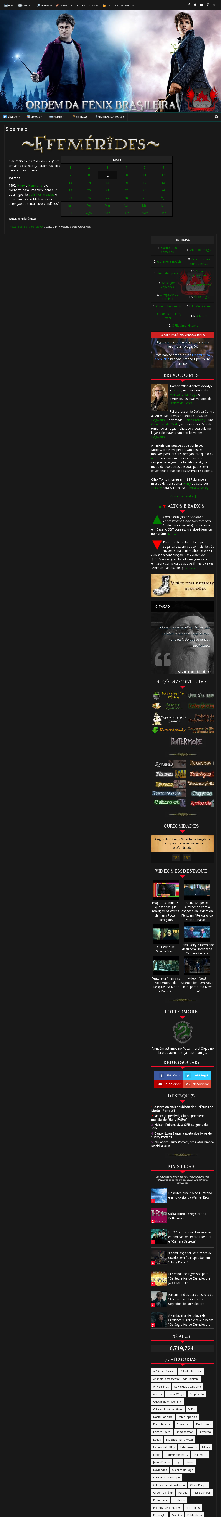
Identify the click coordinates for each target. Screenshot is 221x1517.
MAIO (115, 160)
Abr (119, 206)
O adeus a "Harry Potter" (169, 207)
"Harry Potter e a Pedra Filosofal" (27, 218)
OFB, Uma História (185, 217)
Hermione (35, 182)
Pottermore (160, 1391)
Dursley (156, 379)
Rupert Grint (192, 1414)
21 (110, 191)
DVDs (191, 1300)
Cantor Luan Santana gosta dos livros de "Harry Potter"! (181, 1026)
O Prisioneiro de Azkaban (169, 1376)
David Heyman (162, 1316)
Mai (128, 206)
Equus (157, 1331)
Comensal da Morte (165, 315)
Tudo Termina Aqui (165, 1437)
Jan (93, 206)
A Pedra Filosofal (191, 1263)
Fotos (156, 1346)
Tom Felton (160, 1429)
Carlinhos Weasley (55, 186)
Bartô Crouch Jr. (195, 311)
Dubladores (203, 1316)
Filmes (57, 117)
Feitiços (79, 117)
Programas (193, 1399)
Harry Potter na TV (177, 1346)
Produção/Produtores (166, 1399)
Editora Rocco (161, 1323)
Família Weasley (197, 379)
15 (110, 183)
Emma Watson (184, 1323)
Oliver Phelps (198, 1376)
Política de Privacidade (120, 4)
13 (93, 183)
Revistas (158, 1414)
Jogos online (90, 5)
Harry (21, 182)
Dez (137, 213)
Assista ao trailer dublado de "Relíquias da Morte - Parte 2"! (182, 1000)
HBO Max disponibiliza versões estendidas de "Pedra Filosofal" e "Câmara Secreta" (190, 1128)
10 (119, 176)
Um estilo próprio (169, 164)
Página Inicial (41, 1467)
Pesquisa (45, 4)
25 (93, 198)
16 (119, 183)
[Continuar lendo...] (183, 388)
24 (137, 191)
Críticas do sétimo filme (167, 1300)
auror (177, 281)
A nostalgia (201, 188)
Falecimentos (188, 1338)
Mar (110, 206)
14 (101, 183)
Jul (92, 213)
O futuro (202, 207)
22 (119, 191)
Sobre (122, 1467)
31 (138, 199)
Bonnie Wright (175, 1285)
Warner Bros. (161, 1444)
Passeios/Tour (201, 1384)
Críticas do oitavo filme (167, 1293)
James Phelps (161, 1354)
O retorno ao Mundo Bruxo (199, 152)
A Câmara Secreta (164, 1263)
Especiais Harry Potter (179, 1331)
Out (119, 213)
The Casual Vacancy (183, 1422)
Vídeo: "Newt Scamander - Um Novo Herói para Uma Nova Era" (197, 873)
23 (128, 191)
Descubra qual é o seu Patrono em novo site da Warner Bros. (190, 1086)
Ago (101, 213)
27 (110, 198)
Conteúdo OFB (67, 4)
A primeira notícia (169, 153)
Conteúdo (84, 1467)
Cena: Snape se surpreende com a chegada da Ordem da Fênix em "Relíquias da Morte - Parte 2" (197, 800)
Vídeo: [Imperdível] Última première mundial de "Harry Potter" (177, 1009)
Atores (157, 1285)
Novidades (160, 1361)
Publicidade (194, 1407)
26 (101, 198)
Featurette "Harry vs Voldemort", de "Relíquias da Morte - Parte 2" (166, 873)
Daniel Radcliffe (162, 1308)
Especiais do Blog (164, 1338)
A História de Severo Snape (166, 838)
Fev (101, 206)
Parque (182, 1384)
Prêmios (177, 1407)
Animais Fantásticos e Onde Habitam (176, 1270)
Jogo (178, 1354)
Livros (35, 117)
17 (128, 183)
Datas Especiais (187, 1308)
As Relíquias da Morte (187, 1278)
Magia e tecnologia (199, 164)
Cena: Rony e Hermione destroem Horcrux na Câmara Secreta (197, 838)
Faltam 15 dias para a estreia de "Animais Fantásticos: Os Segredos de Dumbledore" (190, 1190)
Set (110, 213)
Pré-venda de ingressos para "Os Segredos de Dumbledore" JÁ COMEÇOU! (190, 1169)
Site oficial (159, 1422)
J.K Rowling (200, 1346)
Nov (128, 213)
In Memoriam (201, 197)
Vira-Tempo (189, 1437)
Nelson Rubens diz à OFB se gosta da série (179, 1018)
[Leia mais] (172, 425)
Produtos (179, 1391)
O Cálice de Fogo (182, 1361)
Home (9, 4)
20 (101, 191)
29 (128, 198)
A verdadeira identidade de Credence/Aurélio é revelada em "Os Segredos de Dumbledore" (190, 1211)
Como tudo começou (169, 141)
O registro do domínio (169, 188)
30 (135, 197)
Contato (25, 4)
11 (128, 176)
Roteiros (174, 1414)
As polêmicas (201, 176)
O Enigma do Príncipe (166, 1369)
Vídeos (11, 117)
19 (93, 191)
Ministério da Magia (183, 286)
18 (137, 183)
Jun (137, 206)
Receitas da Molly (109, 117)
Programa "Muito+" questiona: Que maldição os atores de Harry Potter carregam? (166, 800)
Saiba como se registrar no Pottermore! (187, 1107)
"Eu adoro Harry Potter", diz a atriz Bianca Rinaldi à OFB (182, 1035)
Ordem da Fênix (181, 294)
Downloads (184, 1316)
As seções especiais (168, 176)
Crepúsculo (197, 1285)
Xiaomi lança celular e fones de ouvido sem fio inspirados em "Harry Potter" (190, 1148)
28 (119, 198)
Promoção (159, 1407)
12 (137, 176)
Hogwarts (158, 311)
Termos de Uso (182, 1467)
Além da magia (200, 141)
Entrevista (205, 1323)
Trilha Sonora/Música (185, 1429)
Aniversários (161, 1278)
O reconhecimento (169, 197)
